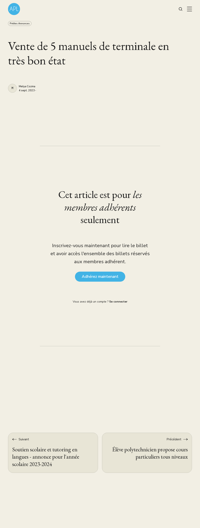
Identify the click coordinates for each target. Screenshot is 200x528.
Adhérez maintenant (100, 276)
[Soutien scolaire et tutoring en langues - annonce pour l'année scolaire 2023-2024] (53, 453)
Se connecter (118, 302)
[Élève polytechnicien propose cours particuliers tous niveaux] (147, 453)
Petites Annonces (20, 23)
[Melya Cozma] (12, 88)
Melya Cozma (27, 86)
